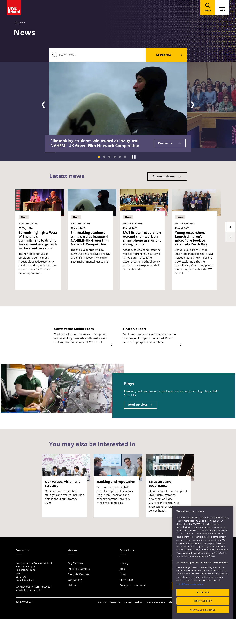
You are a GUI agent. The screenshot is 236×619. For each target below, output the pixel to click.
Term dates (127, 580)
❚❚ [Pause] (133, 156)
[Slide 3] (109, 157)
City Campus (75, 563)
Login (123, 574)
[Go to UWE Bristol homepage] (16, 22)
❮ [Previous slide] (43, 104)
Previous (230, 237)
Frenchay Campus (79, 569)
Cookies (138, 601)
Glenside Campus (78, 574)
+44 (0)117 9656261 (41, 586)
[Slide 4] (115, 157)
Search (163, 54)
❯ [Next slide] (192, 104)
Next (230, 227)
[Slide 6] (125, 157)
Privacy (127, 601)
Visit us (72, 585)
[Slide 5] (120, 157)
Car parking (75, 580)
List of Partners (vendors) (189, 600)
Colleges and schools (132, 585)
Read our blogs (137, 404)
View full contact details (29, 590)
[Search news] (97, 55)
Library (124, 563)
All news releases (164, 176)
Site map (102, 601)
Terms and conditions (155, 601)
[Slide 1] (99, 157)
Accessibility (115, 601)
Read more (165, 143)
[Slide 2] (104, 157)
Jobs (122, 569)
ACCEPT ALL (202, 608)
